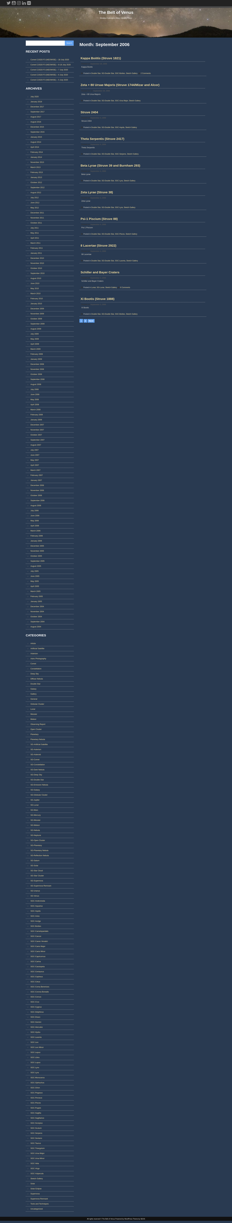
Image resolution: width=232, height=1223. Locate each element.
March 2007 (35, 471)
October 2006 (36, 496)
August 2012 (35, 193)
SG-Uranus (35, 891)
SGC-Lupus (35, 1063)
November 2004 (37, 612)
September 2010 (37, 274)
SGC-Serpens (120, 161)
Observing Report (37, 725)
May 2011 (34, 233)
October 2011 (36, 223)
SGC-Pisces (120, 247)
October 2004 (36, 617)
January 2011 (36, 254)
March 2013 (35, 168)
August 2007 (35, 445)
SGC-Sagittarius (37, 1119)
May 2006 (34, 521)
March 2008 (35, 410)
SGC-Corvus (35, 997)
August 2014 (35, 142)
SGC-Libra (34, 1058)
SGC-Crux (34, 1002)
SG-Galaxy (35, 790)
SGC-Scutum (36, 1129)
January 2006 (36, 541)
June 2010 (34, 284)
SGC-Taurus (35, 1144)
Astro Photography (38, 659)
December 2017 (37, 107)
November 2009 (37, 314)
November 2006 (37, 491)
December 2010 (37, 259)
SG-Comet (34, 760)
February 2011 (36, 249)
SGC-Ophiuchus (37, 1083)
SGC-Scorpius (36, 1124)
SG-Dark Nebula (37, 770)
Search (69, 43)
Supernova (35, 1194)
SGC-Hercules (36, 1028)
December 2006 (37, 486)
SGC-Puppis (35, 1108)
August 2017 (35, 117)
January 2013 (36, 178)
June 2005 (34, 577)
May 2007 (34, 461)
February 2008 (36, 415)
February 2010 (36, 299)
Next (91, 341)
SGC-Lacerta (120, 276)
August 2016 (35, 122)
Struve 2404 (89, 117)
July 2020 (34, 97)
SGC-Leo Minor (37, 1048)
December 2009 (37, 309)
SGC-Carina (35, 962)
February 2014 (36, 153)
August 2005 (35, 567)
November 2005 (37, 551)
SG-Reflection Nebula (39, 856)
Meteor (33, 720)
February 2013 (36, 173)
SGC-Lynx (34, 1068)
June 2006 (34, 516)
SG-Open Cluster (37, 841)
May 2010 (34, 289)
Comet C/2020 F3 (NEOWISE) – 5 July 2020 (49, 80)
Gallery (33, 695)
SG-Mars (34, 811)
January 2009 (36, 360)
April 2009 (34, 344)
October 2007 (36, 435)
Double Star (96, 74)
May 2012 (34, 208)
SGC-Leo (34, 1043)
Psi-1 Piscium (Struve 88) (99, 232)
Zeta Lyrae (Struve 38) (97, 203)
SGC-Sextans (36, 1139)
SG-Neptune (35, 836)
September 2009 (37, 324)
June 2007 (34, 455)
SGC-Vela (34, 1164)
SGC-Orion (35, 1088)
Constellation (35, 669)
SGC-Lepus (35, 1053)
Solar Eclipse (36, 1189)
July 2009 (34, 334)
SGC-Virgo (35, 1169)
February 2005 (36, 597)
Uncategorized (36, 1209)
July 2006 (34, 511)
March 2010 (35, 294)
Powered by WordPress (123, 1221)
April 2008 (34, 405)
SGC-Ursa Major (121, 104)
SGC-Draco (35, 1018)
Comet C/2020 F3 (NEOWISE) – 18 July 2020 (49, 60)
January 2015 (36, 137)
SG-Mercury (35, 816)
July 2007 (34, 450)
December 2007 (37, 425)
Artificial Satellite (37, 649)
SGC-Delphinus (37, 1013)
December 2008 (37, 365)
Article (33, 644)
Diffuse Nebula (36, 679)
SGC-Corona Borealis (39, 992)
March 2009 (35, 349)
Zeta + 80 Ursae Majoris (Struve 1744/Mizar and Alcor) (120, 88)
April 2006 (34, 526)
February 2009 (36, 355)
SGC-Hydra (35, 1033)
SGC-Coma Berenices (39, 987)
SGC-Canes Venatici (39, 942)
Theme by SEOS (139, 1221)
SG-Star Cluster (37, 876)
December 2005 (37, 546)
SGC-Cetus (35, 982)
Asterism (34, 654)
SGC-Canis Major (37, 947)
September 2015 (37, 132)
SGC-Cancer (35, 937)
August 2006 (35, 506)
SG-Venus (34, 896)
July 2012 (34, 198)
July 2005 (34, 572)
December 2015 (37, 127)
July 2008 (34, 390)
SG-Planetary (36, 846)
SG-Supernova (36, 881)
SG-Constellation (37, 765)
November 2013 (37, 163)
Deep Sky (34, 674)
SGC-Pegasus (36, 1093)
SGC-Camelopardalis (39, 932)
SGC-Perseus (36, 1098)
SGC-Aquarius (36, 907)
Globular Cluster (37, 705)
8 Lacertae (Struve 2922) (99, 261)
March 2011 (35, 243)
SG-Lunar (101, 305)
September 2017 (37, 112)
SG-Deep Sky (36, 775)
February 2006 (36, 536)
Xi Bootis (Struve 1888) (98, 318)
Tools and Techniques (39, 1204)
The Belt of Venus (116, 13)
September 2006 (37, 501)
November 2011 (37, 218)
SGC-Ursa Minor (37, 1159)
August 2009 (35, 329)
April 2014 (34, 148)
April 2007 (34, 466)
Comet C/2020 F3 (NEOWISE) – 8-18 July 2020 (50, 65)
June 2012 (34, 203)
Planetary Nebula (37, 740)
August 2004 (35, 627)
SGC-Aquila (120, 132)
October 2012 (36, 183)
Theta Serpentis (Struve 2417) (103, 146)
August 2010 (35, 279)
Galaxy (33, 689)
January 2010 (36, 304)
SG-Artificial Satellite (39, 745)
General (33, 700)
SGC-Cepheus (36, 977)
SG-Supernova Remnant (40, 886)
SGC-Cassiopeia (37, 967)
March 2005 (35, 592)
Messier (33, 715)
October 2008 (36, 375)
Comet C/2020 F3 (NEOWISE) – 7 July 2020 (49, 70)
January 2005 (36, 602)
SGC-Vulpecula (37, 1174)
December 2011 (37, 213)
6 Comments (125, 305)
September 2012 (37, 188)
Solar (32, 1184)
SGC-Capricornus (37, 957)
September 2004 (37, 622)
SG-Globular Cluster (38, 795)
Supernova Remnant (39, 1199)
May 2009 (34, 339)
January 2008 (36, 420)
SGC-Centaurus (37, 972)
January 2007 (36, 481)
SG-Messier (35, 821)
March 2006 (35, 531)
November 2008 (37, 370)
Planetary (34, 735)
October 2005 (36, 556)
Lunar (94, 305)
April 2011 (34, 238)
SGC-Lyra (119, 190)
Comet (33, 664)
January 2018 (36, 102)
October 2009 (36, 319)
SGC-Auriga (35, 922)
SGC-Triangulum (37, 1149)
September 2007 (37, 440)
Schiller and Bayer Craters (100, 289)
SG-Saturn (34, 861)
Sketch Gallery (132, 74)
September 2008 (37, 380)
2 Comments (146, 74)
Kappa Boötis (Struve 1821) (101, 59)
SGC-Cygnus (36, 1008)
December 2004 (37, 607)
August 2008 (35, 385)
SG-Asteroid (35, 755)
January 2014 (36, 158)
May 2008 (34, 400)
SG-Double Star (108, 74)
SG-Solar (34, 866)
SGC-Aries (35, 917)
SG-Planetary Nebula (39, 851)
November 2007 (37, 430)
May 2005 (34, 582)
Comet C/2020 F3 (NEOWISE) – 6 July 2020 (49, 75)
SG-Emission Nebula (39, 785)
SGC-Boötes (120, 74)
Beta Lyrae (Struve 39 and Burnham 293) (111, 174)
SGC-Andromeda (37, 902)
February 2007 (36, 476)
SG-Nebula (35, 831)
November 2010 (37, 264)
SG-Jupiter (35, 801)
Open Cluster (36, 730)
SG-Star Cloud (36, 871)
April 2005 (34, 587)
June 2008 (34, 395)
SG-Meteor (35, 826)
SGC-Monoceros (37, 1078)
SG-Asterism (35, 750)
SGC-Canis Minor (37, 952)
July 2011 (34, 228)
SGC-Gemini (35, 1023)
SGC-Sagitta (35, 1114)
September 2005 (37, 561)
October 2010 (36, 269)
